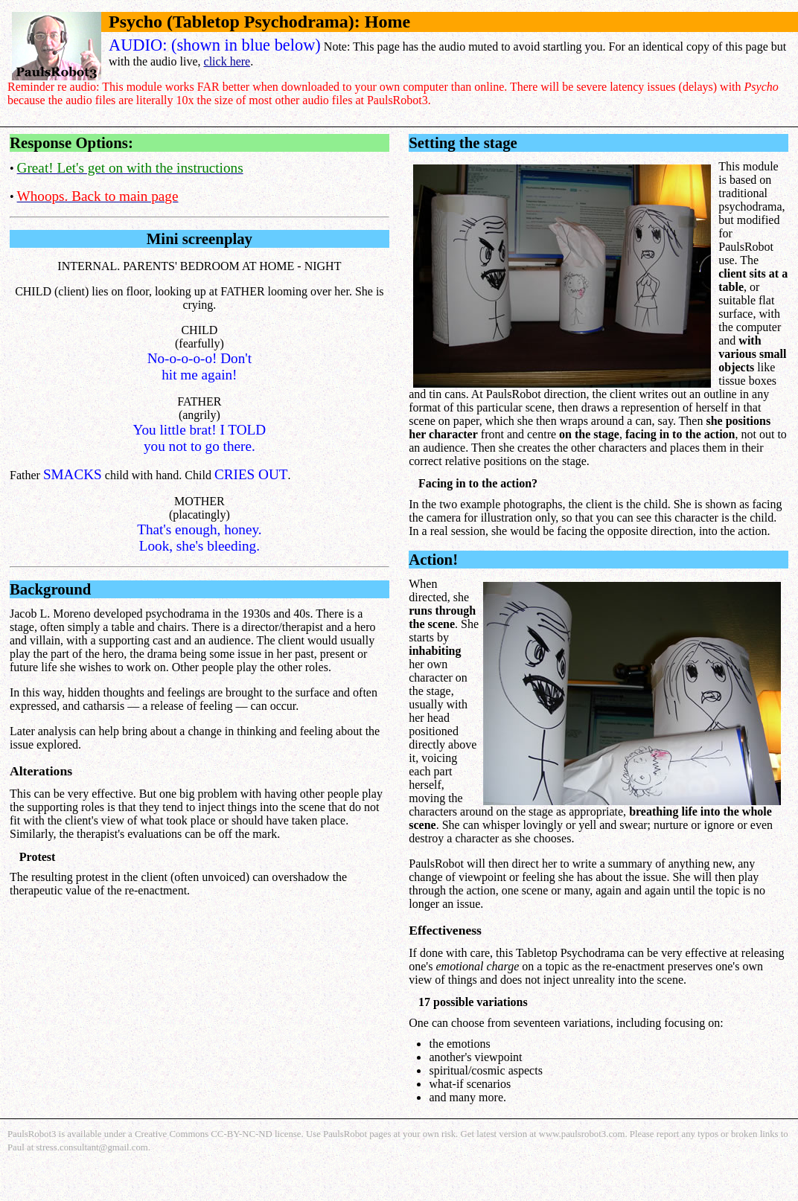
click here (227, 61)
